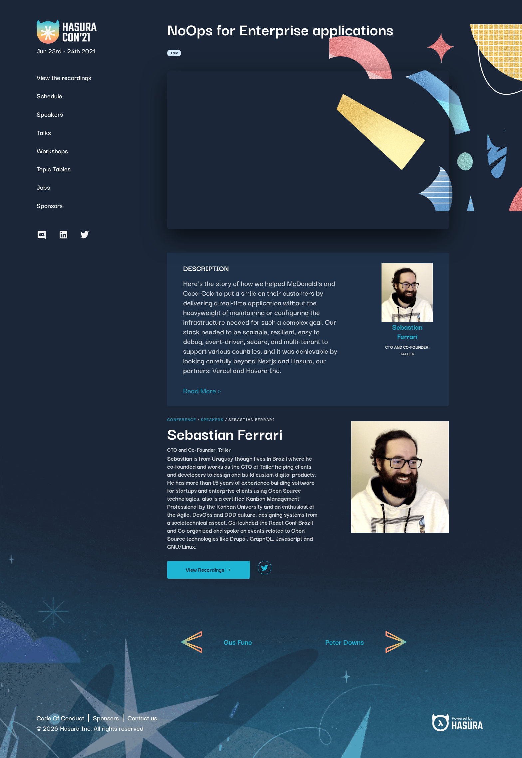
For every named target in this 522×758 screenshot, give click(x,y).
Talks (44, 132)
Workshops (52, 150)
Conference (181, 419)
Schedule (49, 95)
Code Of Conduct (60, 717)
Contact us (142, 717)
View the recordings (64, 77)
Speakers (50, 114)
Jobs (43, 187)
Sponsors (50, 205)
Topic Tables (54, 168)
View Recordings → (208, 569)
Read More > (202, 390)
